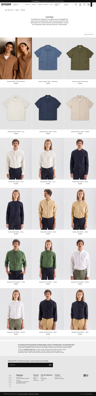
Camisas (24, 10)
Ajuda (42, 380)
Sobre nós (35, 377)
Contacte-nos (58, 377)
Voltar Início (9, 10)
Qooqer (6, 4)
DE (10, 382)
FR (10, 379)
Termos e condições (23, 394)
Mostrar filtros (89, 34)
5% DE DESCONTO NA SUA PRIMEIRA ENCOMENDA (48, 1)
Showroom (36, 380)
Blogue (35, 378)
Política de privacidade (33, 394)
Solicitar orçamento (59, 378)
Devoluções (44, 378)
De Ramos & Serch (89, 393)
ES (10, 375)
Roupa (18, 10)
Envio (42, 377)
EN (10, 377)
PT (93, 4)
